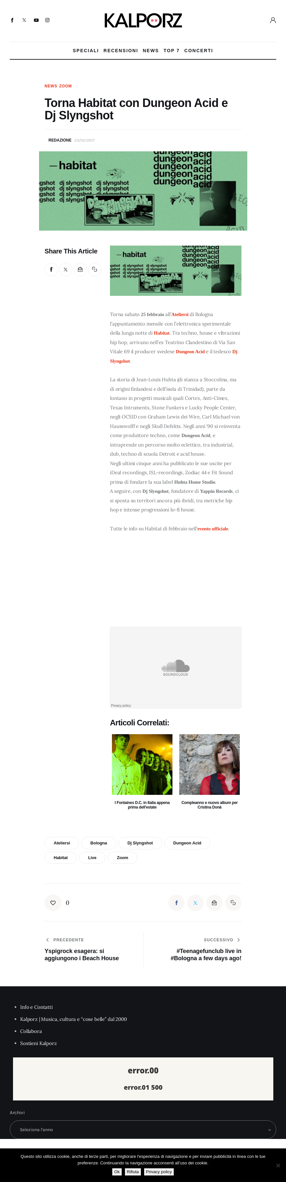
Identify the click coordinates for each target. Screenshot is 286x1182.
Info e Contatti (36, 1007)
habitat (61, 857)
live (92, 857)
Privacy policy (159, 1171)
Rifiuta (133, 1171)
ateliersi (62, 843)
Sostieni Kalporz (38, 1043)
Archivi (17, 1112)
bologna (98, 843)
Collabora (31, 1031)
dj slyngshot (140, 843)
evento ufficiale (212, 528)
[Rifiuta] (278, 1165)
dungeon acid (187, 843)
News (51, 86)
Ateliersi (180, 314)
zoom (122, 857)
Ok (117, 1171)
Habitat (162, 333)
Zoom (65, 86)
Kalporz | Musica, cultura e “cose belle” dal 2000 (73, 1019)
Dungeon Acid (190, 351)
